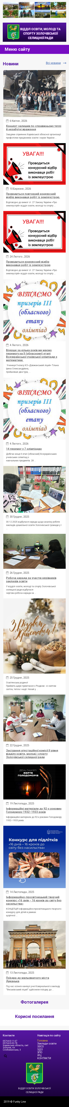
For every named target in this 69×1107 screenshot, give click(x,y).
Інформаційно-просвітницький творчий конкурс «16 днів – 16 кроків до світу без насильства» (33, 900)
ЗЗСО (40, 1046)
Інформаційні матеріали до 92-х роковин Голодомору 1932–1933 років (33, 810)
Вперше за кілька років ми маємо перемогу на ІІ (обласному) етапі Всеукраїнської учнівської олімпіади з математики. (31, 355)
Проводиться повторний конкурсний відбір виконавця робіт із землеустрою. (33, 195)
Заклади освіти (46, 1043)
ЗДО (40, 1049)
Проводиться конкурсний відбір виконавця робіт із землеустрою (28, 263)
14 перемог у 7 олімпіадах (24, 448)
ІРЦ (39, 1055)
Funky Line (19, 1101)
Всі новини (53, 63)
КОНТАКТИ (44, 1058)
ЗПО (39, 1052)
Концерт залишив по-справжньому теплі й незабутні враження (33, 127)
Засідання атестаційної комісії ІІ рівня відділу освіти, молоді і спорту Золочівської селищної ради (32, 754)
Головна (42, 1040)
